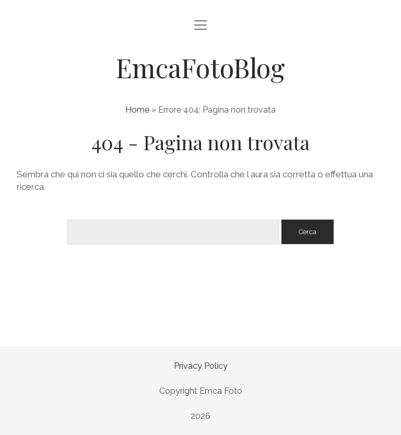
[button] (20, 414)
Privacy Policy (201, 366)
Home (137, 110)
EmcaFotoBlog (200, 67)
